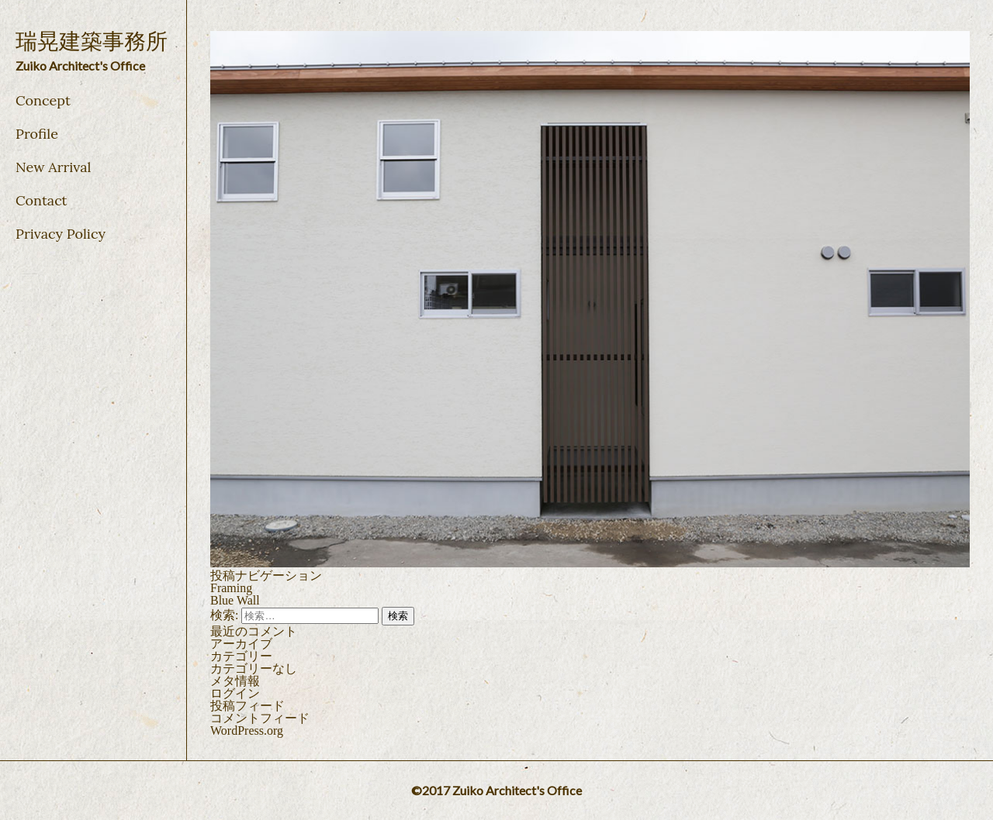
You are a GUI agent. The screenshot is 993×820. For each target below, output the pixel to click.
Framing (231, 587)
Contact (41, 200)
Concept (43, 100)
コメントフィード (260, 718)
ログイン (235, 693)
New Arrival (53, 167)
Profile (37, 134)
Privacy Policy (61, 234)
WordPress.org (246, 730)
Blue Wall (235, 600)
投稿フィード (247, 705)
